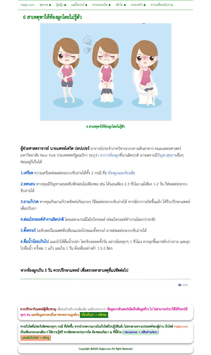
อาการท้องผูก (109, 155)
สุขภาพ (45, 5)
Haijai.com (27, 5)
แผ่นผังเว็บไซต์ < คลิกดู (35, 338)
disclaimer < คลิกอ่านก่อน (140, 332)
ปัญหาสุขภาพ (167, 155)
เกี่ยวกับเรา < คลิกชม (94, 315)
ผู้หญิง (61, 5)
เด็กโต (121, 5)
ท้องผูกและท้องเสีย (121, 173)
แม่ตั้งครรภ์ (79, 5)
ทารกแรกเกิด (102, 5)
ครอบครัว (138, 5)
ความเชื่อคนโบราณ (162, 5)
